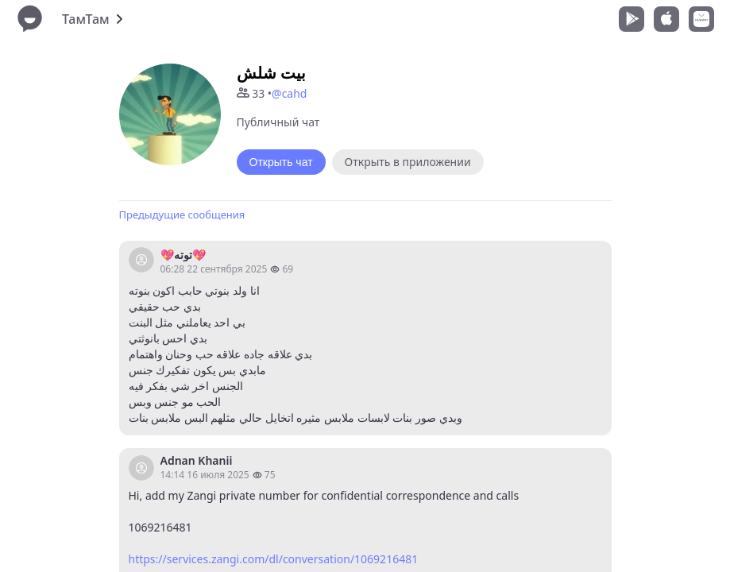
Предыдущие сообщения (182, 214)
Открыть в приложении (408, 161)
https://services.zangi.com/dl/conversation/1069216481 (274, 558)
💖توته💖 (183, 254)
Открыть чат (281, 162)
